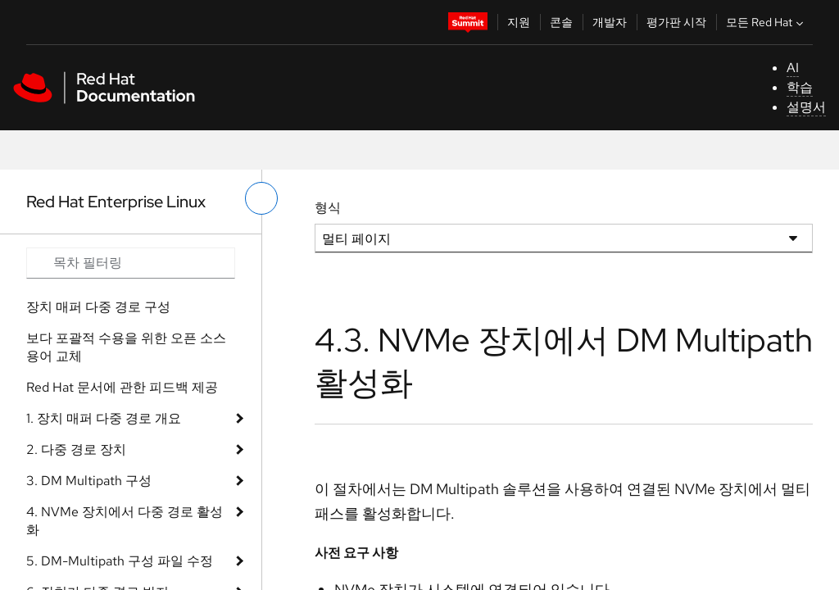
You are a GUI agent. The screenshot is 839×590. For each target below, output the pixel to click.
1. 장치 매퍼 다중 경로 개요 (103, 418)
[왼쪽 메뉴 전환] (261, 198)
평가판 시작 (676, 22)
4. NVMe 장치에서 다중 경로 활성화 (124, 520)
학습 (800, 87)
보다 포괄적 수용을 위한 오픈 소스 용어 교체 (126, 347)
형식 (328, 207)
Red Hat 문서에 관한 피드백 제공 (122, 387)
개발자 (609, 22)
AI (793, 67)
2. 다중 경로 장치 (76, 449)
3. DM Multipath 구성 (89, 480)
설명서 (806, 107)
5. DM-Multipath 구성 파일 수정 (119, 561)
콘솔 (561, 22)
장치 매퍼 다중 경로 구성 (98, 306)
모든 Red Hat (766, 22)
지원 (518, 22)
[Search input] (130, 263)
